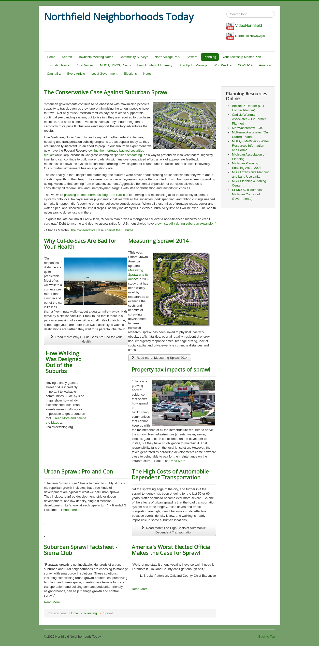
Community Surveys (134, 57)
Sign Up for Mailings (193, 65)
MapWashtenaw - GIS (247, 128)
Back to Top (266, 636)
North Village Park (167, 57)
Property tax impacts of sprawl (171, 369)
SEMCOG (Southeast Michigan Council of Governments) (247, 194)
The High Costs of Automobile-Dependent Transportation (171, 474)
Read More (177, 461)
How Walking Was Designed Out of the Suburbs (64, 361)
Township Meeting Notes (95, 57)
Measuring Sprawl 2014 (158, 240)
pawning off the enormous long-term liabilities (96, 195)
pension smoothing (128, 155)
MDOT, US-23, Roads (115, 65)
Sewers (192, 57)
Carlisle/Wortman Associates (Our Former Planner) (249, 119)
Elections (130, 73)
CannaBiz (54, 73)
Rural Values (84, 65)
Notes (147, 73)
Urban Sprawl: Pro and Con (78, 471)
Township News (58, 65)
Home (51, 57)
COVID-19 (245, 65)
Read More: (52, 602)
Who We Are (223, 65)
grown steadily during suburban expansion (185, 223)
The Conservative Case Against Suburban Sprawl (106, 92)
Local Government (104, 73)
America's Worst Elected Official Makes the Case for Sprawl (172, 549)
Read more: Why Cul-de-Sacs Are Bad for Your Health (86, 339)
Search (67, 57)
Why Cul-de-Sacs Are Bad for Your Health (80, 243)
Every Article (76, 73)
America (265, 65)
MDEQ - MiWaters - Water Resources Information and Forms (250, 145)
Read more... (70, 510)
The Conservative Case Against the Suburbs (101, 230)
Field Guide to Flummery (154, 65)
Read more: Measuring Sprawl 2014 (159, 357)
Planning (210, 57)
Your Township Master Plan (241, 57)
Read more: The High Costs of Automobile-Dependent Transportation (174, 530)
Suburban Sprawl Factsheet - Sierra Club (80, 549)
